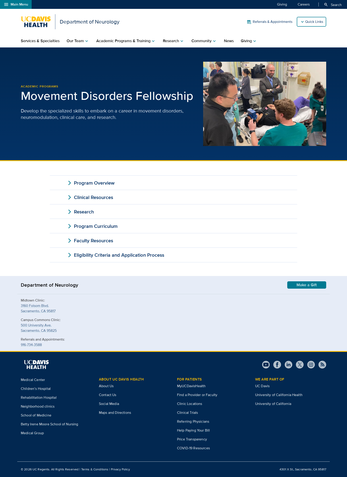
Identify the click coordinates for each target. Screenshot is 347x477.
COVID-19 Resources (193, 448)
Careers (304, 4)
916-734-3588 (31, 344)
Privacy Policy (120, 469)
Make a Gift (307, 285)
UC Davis (262, 385)
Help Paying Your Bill (193, 430)
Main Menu (16, 4)
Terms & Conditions (94, 469)
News (229, 41)
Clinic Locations (189, 403)
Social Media (109, 403)
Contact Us (107, 394)
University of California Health (279, 394)
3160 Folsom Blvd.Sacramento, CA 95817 (38, 308)
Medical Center (33, 379)
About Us (106, 385)
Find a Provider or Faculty (197, 394)
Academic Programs (39, 86)
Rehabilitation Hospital (39, 397)
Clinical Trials (187, 412)
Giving (282, 4)
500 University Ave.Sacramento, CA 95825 (39, 328)
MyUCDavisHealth (191, 385)
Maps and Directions (115, 412)
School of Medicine (36, 415)
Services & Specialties (40, 41)
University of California (273, 403)
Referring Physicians (193, 421)
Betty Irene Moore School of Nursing (49, 424)
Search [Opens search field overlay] (333, 4)
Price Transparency (192, 439)
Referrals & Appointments (269, 21)
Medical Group (32, 433)
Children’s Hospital (36, 388)
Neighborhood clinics (37, 406)
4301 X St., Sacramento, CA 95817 (303, 469)
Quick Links (314, 21)
